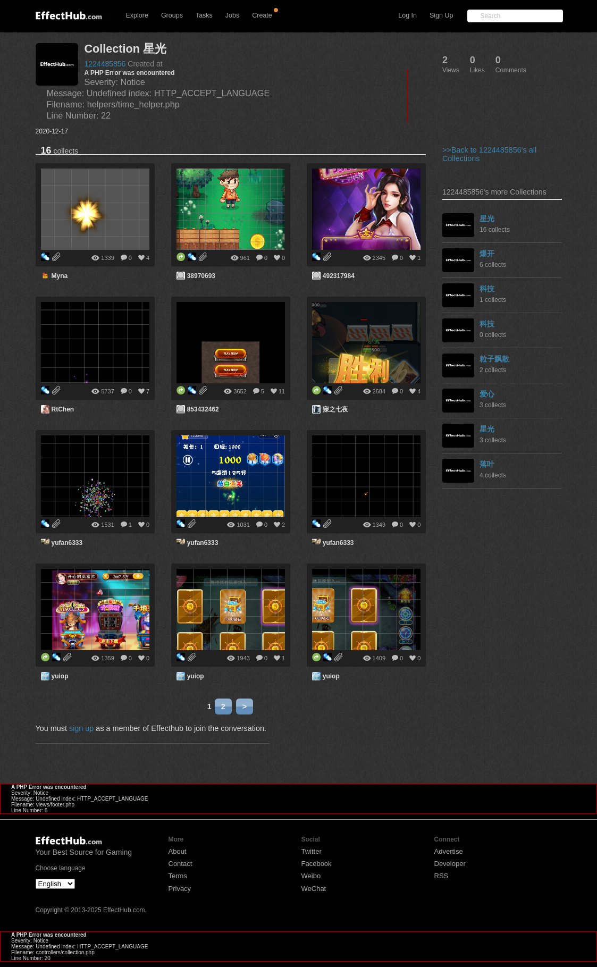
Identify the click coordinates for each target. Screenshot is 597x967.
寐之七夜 (335, 409)
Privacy (180, 889)
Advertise (448, 851)
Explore (137, 15)
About (178, 851)
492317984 (339, 276)
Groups (172, 15)
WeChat (313, 889)
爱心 (487, 394)
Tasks (204, 15)
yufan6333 (67, 542)
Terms (178, 876)
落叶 (487, 464)
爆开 (487, 253)
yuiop (60, 676)
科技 (487, 288)
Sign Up (441, 15)
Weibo (311, 876)
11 (282, 391)
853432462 (203, 409)
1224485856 (105, 64)
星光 (487, 218)
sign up (81, 728)
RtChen (63, 409)
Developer (450, 864)
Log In (407, 15)
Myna (60, 276)
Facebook (316, 864)
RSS (441, 876)
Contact (180, 864)
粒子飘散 (494, 359)
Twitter (311, 851)
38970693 (201, 276)
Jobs (232, 15)
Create (262, 15)
